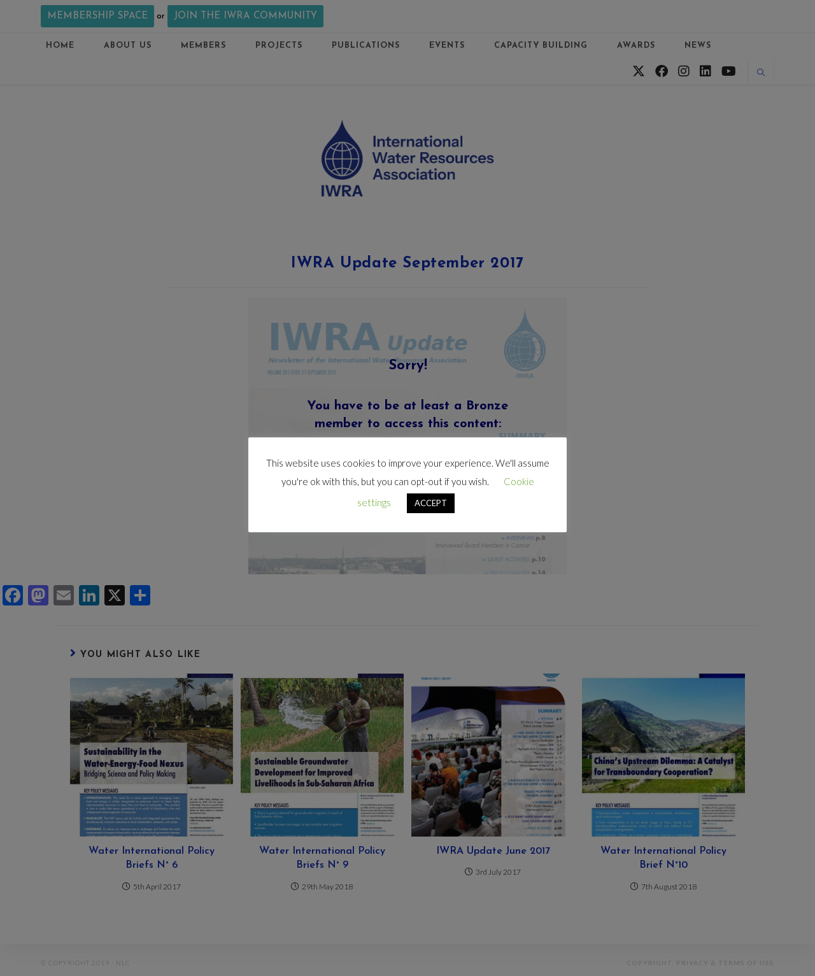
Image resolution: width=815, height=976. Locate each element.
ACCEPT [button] (431, 503)
